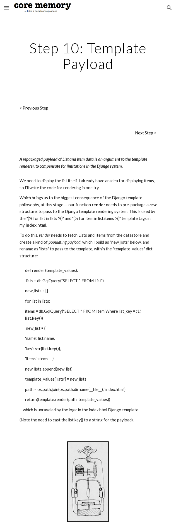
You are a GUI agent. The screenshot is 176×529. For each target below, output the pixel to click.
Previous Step (35, 108)
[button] (6, 7)
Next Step (144, 133)
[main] (88, 55)
